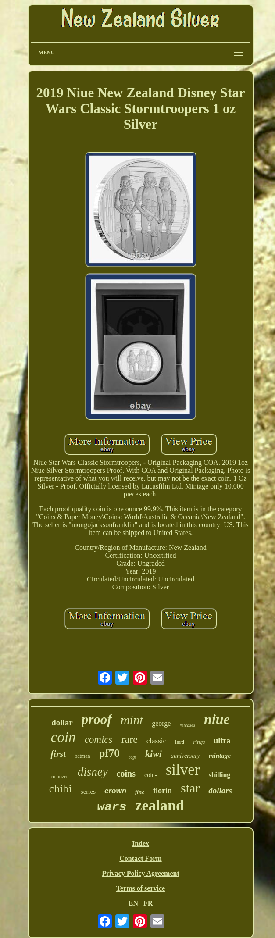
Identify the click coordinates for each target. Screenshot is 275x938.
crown (115, 791)
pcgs (132, 757)
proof (97, 719)
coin (63, 737)
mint (132, 720)
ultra (222, 740)
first (58, 754)
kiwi (153, 753)
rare (129, 739)
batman (82, 756)
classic (156, 741)
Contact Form (140, 858)
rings (199, 741)
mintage (220, 755)
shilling (219, 774)
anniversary (185, 756)
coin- (150, 775)
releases (187, 725)
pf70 (109, 753)
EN (133, 903)
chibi (60, 788)
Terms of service (140, 888)
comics (99, 739)
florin (162, 790)
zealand (159, 805)
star (190, 788)
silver (183, 769)
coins (126, 773)
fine (139, 791)
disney (93, 771)
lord (179, 742)
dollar (62, 722)
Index (140, 843)
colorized (60, 776)
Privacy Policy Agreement (140, 873)
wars (111, 807)
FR (148, 903)
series (88, 791)
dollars (220, 790)
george (161, 723)
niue (217, 719)
